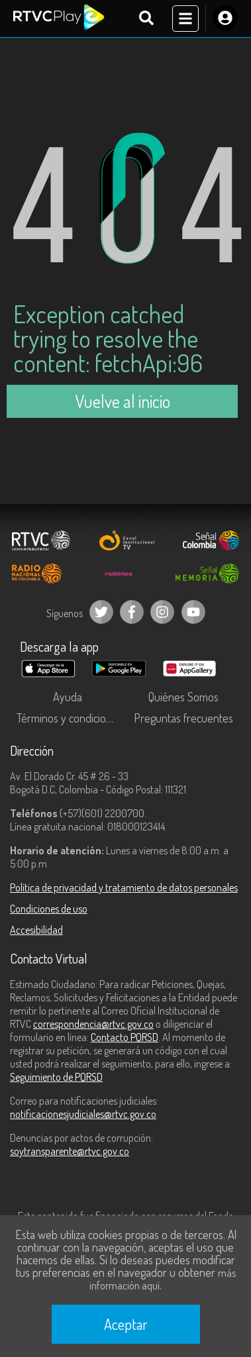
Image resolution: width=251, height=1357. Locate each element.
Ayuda (67, 696)
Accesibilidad (36, 929)
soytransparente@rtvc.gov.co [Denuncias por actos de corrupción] (69, 1151)
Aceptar (126, 1324)
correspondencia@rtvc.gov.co (93, 1023)
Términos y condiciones (70, 718)
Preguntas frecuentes (183, 718)
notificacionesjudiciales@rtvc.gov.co (83, 1114)
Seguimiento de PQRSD (56, 1076)
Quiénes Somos (183, 696)
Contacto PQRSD (124, 1037)
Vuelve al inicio (122, 401)
